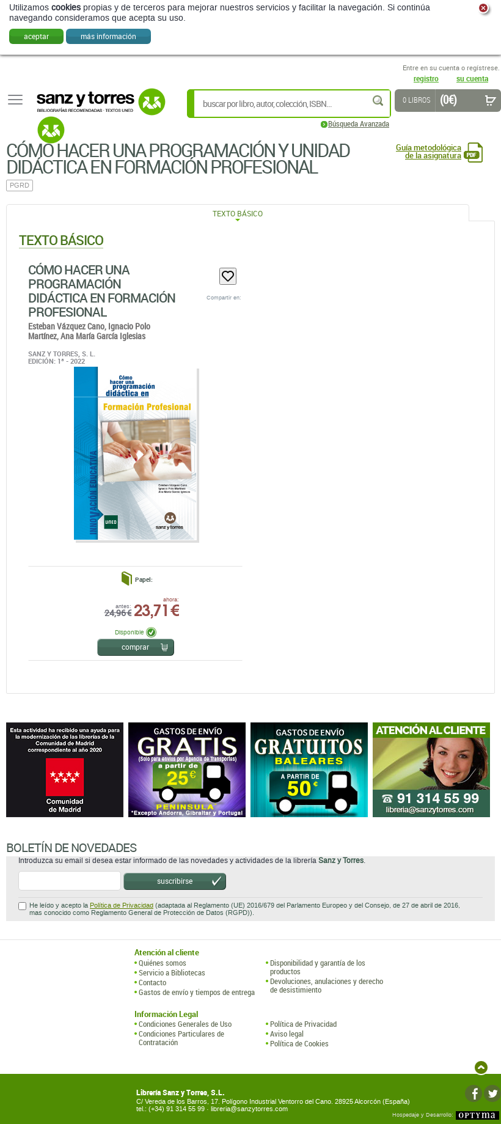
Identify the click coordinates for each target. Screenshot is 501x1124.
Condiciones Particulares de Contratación (181, 1038)
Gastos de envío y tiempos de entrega (197, 992)
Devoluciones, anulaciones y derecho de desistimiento (326, 985)
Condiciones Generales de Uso (185, 1023)
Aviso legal (287, 1033)
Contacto (152, 982)
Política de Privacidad (121, 905)
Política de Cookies (299, 1043)
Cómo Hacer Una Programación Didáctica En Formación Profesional (101, 290)
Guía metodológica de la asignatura (428, 151)
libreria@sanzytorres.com (249, 1109)
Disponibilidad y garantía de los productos (317, 967)
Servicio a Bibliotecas (172, 972)
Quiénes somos (162, 962)
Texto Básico (238, 213)
